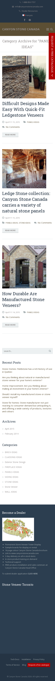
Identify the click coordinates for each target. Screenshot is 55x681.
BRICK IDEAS (11, 452)
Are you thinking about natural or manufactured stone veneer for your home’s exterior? (25, 379)
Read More (10, 134)
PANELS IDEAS (33, 122)
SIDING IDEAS (11, 477)
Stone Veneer (11, 486)
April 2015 (9, 428)
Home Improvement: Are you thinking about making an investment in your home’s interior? (25, 387)
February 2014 (11, 433)
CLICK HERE (33, 573)
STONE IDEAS (25, 222)
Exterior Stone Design (15, 462)
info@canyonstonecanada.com (29, 6)
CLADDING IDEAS (13, 457)
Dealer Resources (30, 11)
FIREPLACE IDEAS (13, 467)
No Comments (13, 127)
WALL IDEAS (11, 491)
